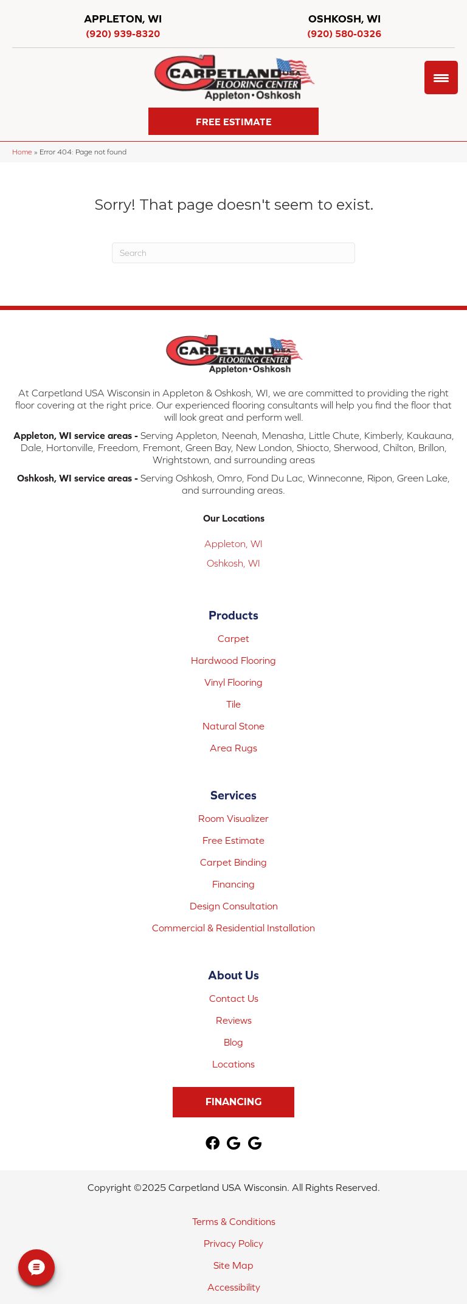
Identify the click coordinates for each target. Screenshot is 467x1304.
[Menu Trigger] (441, 77)
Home (22, 152)
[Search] (233, 253)
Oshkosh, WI (233, 562)
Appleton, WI (233, 543)
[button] (233, 121)
